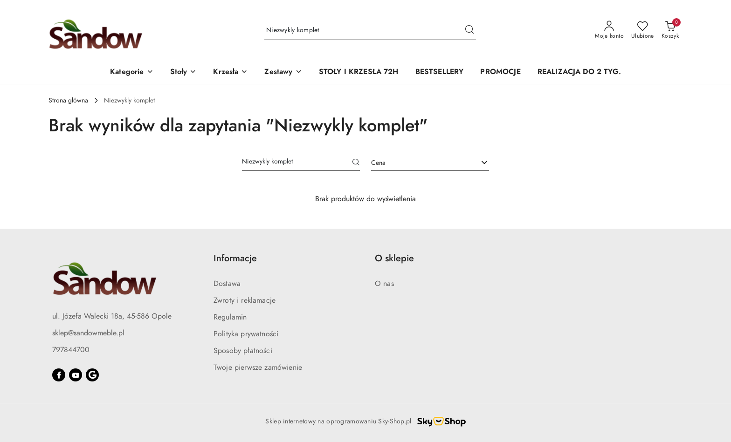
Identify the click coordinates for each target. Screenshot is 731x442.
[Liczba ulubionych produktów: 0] (643, 30)
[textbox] (418, 163)
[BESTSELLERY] (440, 72)
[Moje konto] (609, 30)
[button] (131, 72)
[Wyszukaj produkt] (370, 30)
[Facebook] (58, 374)
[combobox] (430, 163)
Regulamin (230, 317)
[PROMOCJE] (500, 72)
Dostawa (227, 284)
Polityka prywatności (246, 334)
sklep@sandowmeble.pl (88, 333)
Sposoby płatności (243, 351)
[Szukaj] (356, 163)
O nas (384, 284)
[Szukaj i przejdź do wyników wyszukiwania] (469, 30)
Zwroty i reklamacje (245, 300)
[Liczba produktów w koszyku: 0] (670, 30)
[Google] (92, 374)
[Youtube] (75, 374)
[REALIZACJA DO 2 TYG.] (579, 72)
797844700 (71, 350)
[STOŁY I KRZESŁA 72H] (358, 72)
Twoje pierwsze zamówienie (258, 367)
